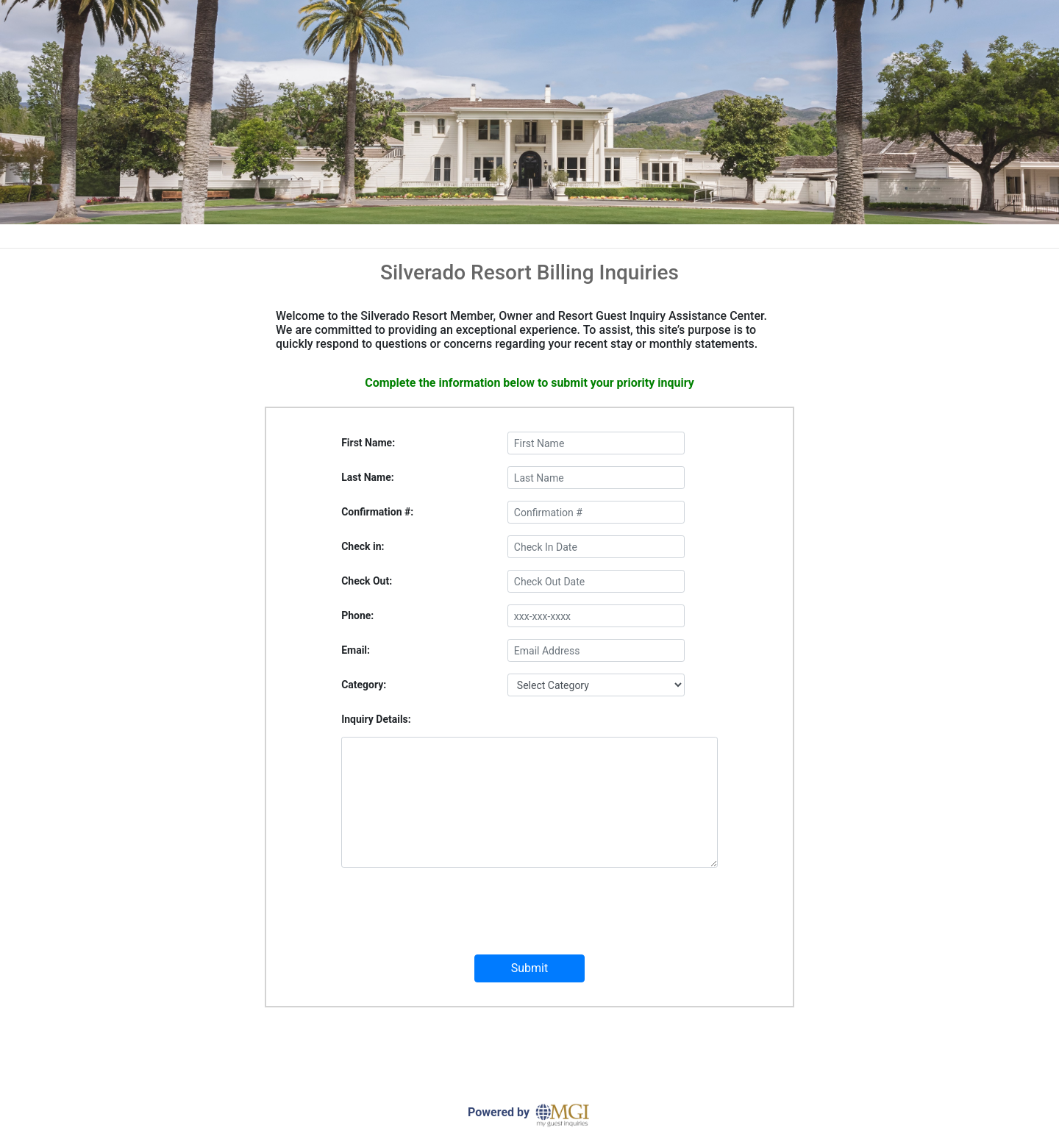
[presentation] (529, 920)
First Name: (368, 443)
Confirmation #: (377, 512)
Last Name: (367, 477)
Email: (355, 650)
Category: (363, 684)
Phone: (357, 615)
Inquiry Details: (376, 719)
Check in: (362, 546)
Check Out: (366, 581)
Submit (529, 968)
